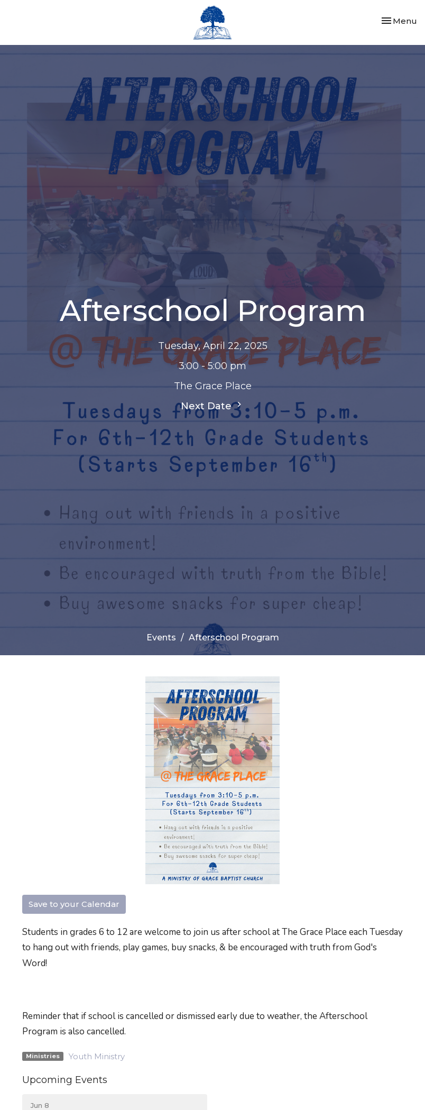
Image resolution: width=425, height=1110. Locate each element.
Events (161, 637)
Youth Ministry (97, 1056)
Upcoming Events (64, 1080)
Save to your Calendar (74, 904)
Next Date (212, 405)
